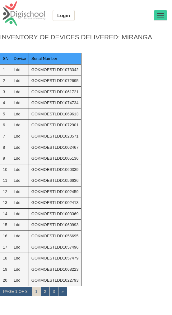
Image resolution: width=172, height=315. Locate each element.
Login (63, 15)
